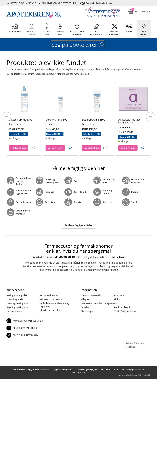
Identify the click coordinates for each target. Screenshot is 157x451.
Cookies (85, 307)
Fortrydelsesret (14, 311)
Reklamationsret (49, 295)
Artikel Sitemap (134, 343)
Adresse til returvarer (51, 299)
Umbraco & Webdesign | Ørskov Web (134, 375)
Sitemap (130, 346)
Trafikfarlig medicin (125, 311)
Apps (116, 303)
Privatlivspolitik (14, 299)
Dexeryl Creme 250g (93, 119)
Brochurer (119, 295)
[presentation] (6, 116)
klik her (118, 257)
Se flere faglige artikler (78, 225)
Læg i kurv (18, 147)
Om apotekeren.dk (91, 295)
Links (117, 299)
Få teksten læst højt (51, 310)
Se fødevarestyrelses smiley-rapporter (55, 305)
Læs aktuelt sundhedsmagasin (97, 303)
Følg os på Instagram (22, 335)
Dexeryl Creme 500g (20, 119)
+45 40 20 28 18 (64, 257)
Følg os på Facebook (21, 328)
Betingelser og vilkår (17, 295)
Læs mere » (15, 124)
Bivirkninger (87, 311)
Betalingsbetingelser (17, 307)
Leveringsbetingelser (17, 303)
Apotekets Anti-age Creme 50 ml (129, 121)
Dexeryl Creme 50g (56, 119)
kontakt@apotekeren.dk (24, 320)
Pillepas (85, 299)
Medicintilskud (122, 307)
